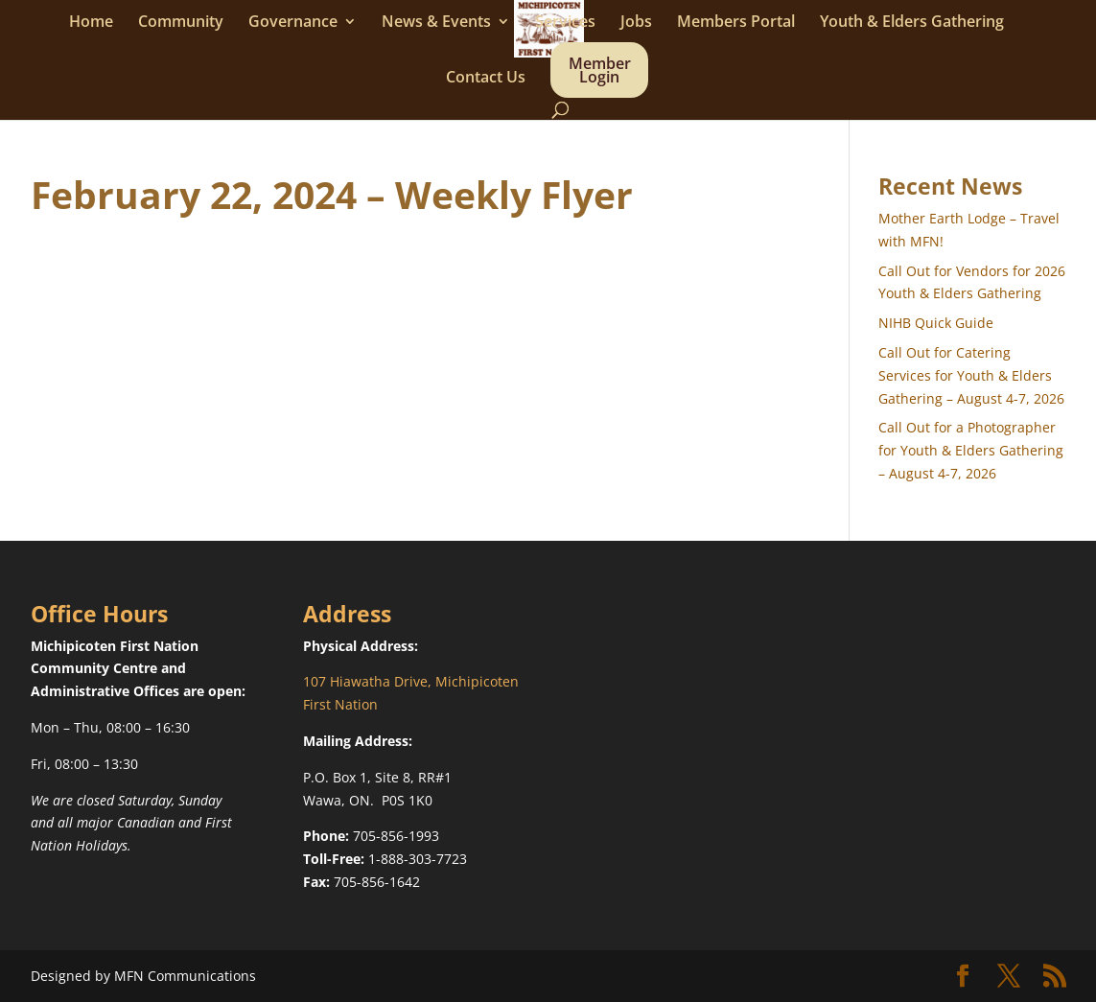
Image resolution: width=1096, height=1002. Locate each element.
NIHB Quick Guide (935, 323)
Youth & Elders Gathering (912, 23)
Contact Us (485, 78)
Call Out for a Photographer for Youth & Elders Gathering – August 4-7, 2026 (970, 450)
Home (91, 23)
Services (565, 23)
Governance (293, 23)
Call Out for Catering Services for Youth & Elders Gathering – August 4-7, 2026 (971, 375)
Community (180, 23)
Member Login (600, 72)
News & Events (436, 23)
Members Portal (736, 23)
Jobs (636, 23)
